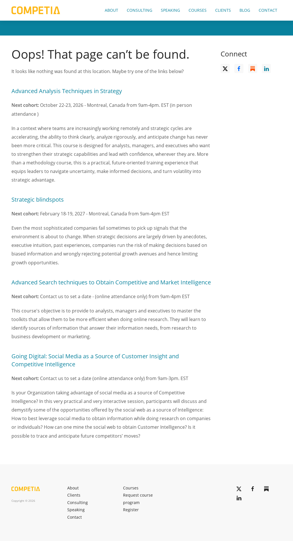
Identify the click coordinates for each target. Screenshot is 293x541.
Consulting (139, 10)
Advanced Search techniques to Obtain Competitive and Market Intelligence (111, 282)
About (111, 10)
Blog (244, 10)
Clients (223, 10)
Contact (268, 10)
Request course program (138, 498)
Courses (198, 10)
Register (131, 509)
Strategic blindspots (37, 199)
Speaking (170, 10)
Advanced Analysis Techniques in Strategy (66, 91)
